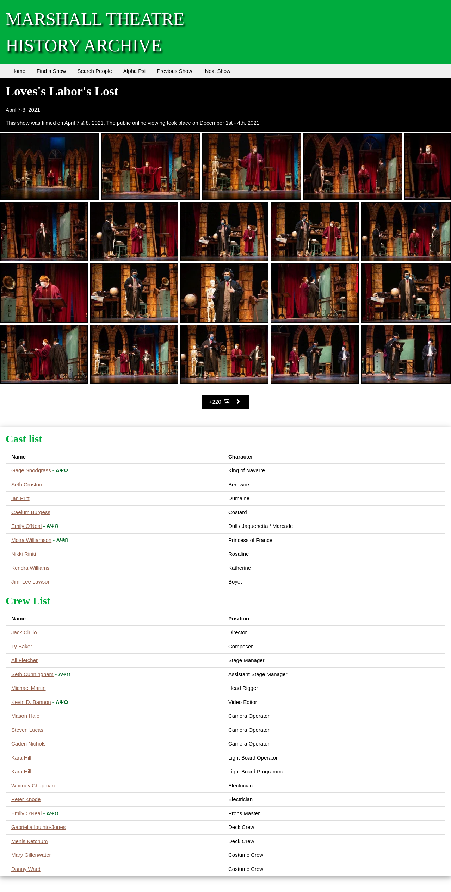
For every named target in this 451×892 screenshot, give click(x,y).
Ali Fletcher (24, 660)
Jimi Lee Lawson (31, 582)
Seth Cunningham (32, 674)
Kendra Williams (30, 568)
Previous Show (174, 71)
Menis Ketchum (29, 841)
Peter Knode (26, 799)
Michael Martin (28, 688)
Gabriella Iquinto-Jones (38, 827)
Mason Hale (25, 716)
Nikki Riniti (23, 554)
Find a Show (51, 71)
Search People (94, 71)
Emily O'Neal (26, 526)
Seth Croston (26, 484)
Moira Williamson (31, 540)
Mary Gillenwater (31, 855)
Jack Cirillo (24, 632)
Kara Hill (21, 758)
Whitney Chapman (33, 785)
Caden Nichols (28, 744)
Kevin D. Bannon (31, 702)
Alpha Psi (134, 71)
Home (18, 71)
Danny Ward (26, 869)
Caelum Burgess (30, 512)
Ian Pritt (20, 498)
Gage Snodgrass (31, 470)
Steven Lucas (27, 730)
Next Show (217, 71)
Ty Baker (21, 646)
